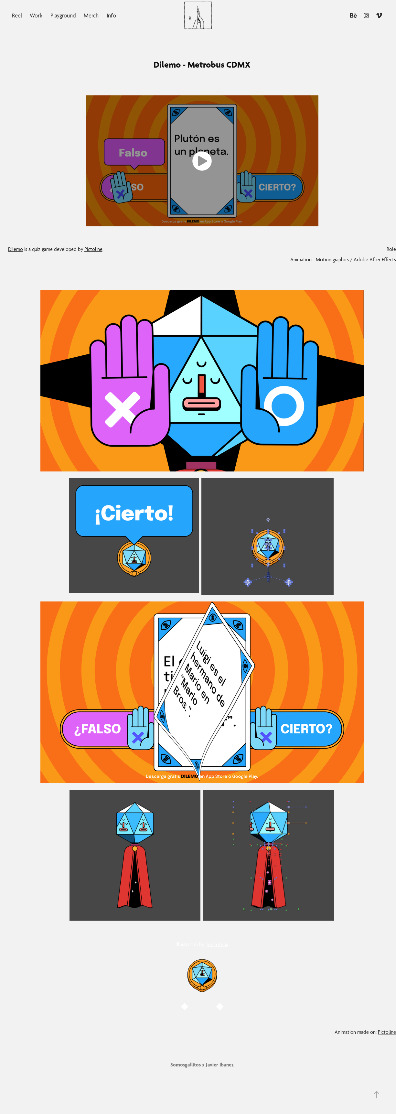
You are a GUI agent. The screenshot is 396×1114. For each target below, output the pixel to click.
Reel (17, 15)
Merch (91, 15)
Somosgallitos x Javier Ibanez (202, 1065)
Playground (63, 15)
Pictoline (93, 249)
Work (36, 15)
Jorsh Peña (217, 944)
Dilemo (15, 249)
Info (111, 15)
